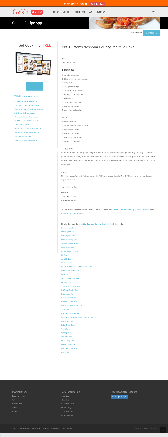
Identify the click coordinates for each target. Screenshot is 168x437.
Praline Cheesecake (68, 344)
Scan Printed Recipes (22, 125)
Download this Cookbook (70, 214)
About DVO (65, 400)
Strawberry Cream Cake (69, 243)
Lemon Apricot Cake (68, 232)
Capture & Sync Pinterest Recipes (26, 121)
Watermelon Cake (67, 263)
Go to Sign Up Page (119, 397)
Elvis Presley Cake (67, 341)
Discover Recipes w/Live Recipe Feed (27, 129)
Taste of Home (17, 404)
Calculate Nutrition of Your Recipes (26, 117)
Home (14, 428)
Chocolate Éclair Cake (69, 302)
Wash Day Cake (67, 274)
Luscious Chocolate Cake (70, 313)
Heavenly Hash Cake (68, 298)
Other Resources (67, 415)
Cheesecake (65, 352)
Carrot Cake (65, 329)
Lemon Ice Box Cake (68, 228)
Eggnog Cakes (66, 333)
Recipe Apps (36, 428)
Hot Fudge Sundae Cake (69, 290)
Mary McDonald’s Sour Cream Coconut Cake (76, 267)
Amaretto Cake (66, 337)
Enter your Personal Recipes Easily (26, 105)
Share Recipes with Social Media (25, 140)
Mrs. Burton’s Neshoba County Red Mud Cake (77, 317)
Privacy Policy (66, 408)
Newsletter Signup (67, 404)
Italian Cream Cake (68, 325)
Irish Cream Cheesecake (69, 348)
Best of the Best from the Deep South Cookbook (96, 224)
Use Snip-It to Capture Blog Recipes (27, 132)
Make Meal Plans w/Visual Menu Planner (28, 109)
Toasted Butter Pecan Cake (70, 286)
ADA (13, 400)
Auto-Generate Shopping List (24, 113)
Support (101, 12)
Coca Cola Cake (67, 321)
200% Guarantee (67, 412)
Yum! (91, 12)
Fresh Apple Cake (67, 247)
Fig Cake (64, 255)
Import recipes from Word (23, 136)
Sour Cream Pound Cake (70, 278)
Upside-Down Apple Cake (70, 251)
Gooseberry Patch (18, 396)
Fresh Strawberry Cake (69, 240)
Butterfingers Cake (67, 294)
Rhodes (14, 412)
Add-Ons (66, 12)
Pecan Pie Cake (67, 282)
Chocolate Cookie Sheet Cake (71, 306)
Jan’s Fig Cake (66, 259)
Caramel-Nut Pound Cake (70, 271)
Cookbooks (80, 12)
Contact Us (65, 396)
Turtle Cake (65, 309)
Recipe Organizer (24, 428)
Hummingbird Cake (68, 236)
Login (153, 12)
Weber (14, 408)
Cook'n (56, 12)
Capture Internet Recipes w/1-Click (26, 101)
